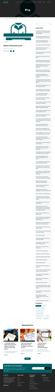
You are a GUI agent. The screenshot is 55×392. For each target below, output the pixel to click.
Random (47, 315)
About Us (21, 2)
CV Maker (31, 380)
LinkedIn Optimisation (39, 313)
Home (18, 2)
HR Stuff (44, 305)
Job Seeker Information (40, 310)
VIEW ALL (27, 358)
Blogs (44, 2)
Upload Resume (20, 385)
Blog (7, 18)
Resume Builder (32, 385)
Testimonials (39, 2)
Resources (34, 2)
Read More (23, 353)
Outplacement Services (40, 315)
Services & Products (28, 2)
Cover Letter (38, 305)
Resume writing (38, 318)
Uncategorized (46, 318)
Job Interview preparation (40, 308)
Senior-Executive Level (13, 18)
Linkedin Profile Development (34, 383)
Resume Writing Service (33, 387)
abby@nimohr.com (45, 377)
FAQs (18, 380)
